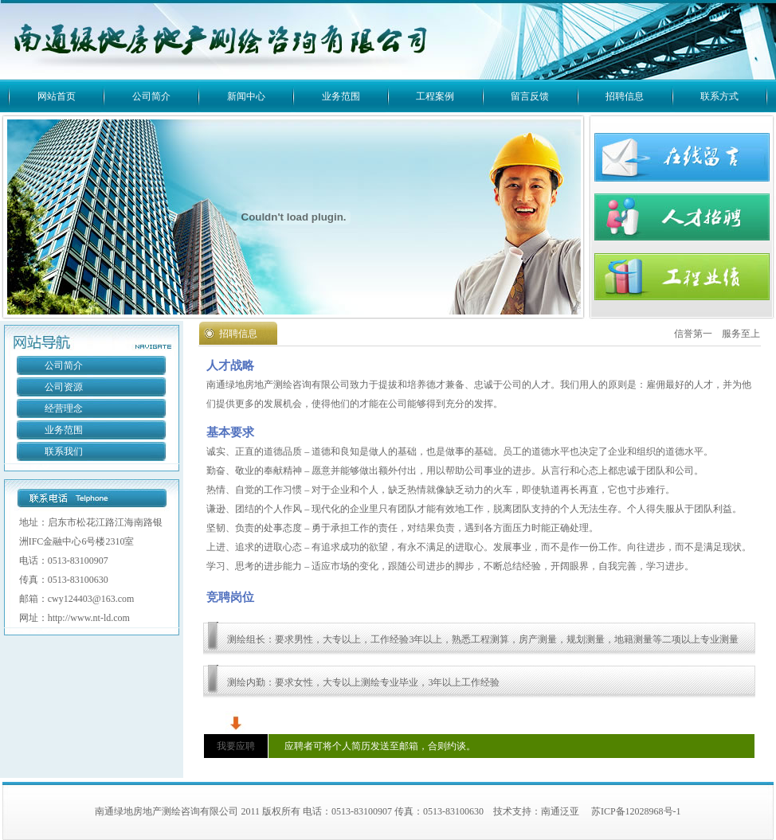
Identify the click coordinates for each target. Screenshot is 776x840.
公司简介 (151, 96)
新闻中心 (246, 96)
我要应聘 (236, 746)
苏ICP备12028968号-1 (636, 811)
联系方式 (719, 96)
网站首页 (56, 96)
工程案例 (435, 96)
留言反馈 (530, 96)
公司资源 (64, 387)
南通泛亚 (560, 811)
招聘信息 (625, 96)
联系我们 (64, 451)
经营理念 (64, 408)
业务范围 (341, 96)
